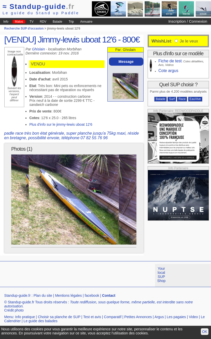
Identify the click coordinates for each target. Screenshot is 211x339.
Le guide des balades (41, 321)
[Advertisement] (92, 275)
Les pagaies (176, 317)
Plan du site (43, 295)
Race (182, 99)
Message (126, 62)
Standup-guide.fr (17, 295)
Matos (19, 21)
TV (31, 21)
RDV (43, 21)
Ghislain (38, 49)
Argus (159, 317)
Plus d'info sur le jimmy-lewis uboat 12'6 (60, 124)
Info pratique (25, 317)
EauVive (195, 99)
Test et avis (92, 317)
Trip (71, 21)
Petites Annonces (138, 317)
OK (204, 332)
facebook (92, 295)
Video (193, 317)
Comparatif (112, 317)
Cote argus (168, 70)
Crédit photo (14, 310)
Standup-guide (39, 6)
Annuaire (86, 21)
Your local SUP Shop (161, 274)
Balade (57, 21)
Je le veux (188, 41)
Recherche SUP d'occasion (24, 28)
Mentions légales (68, 295)
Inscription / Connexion (187, 21)
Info (5, 21)
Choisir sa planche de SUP (59, 317)
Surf (172, 99)
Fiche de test (170, 61)
